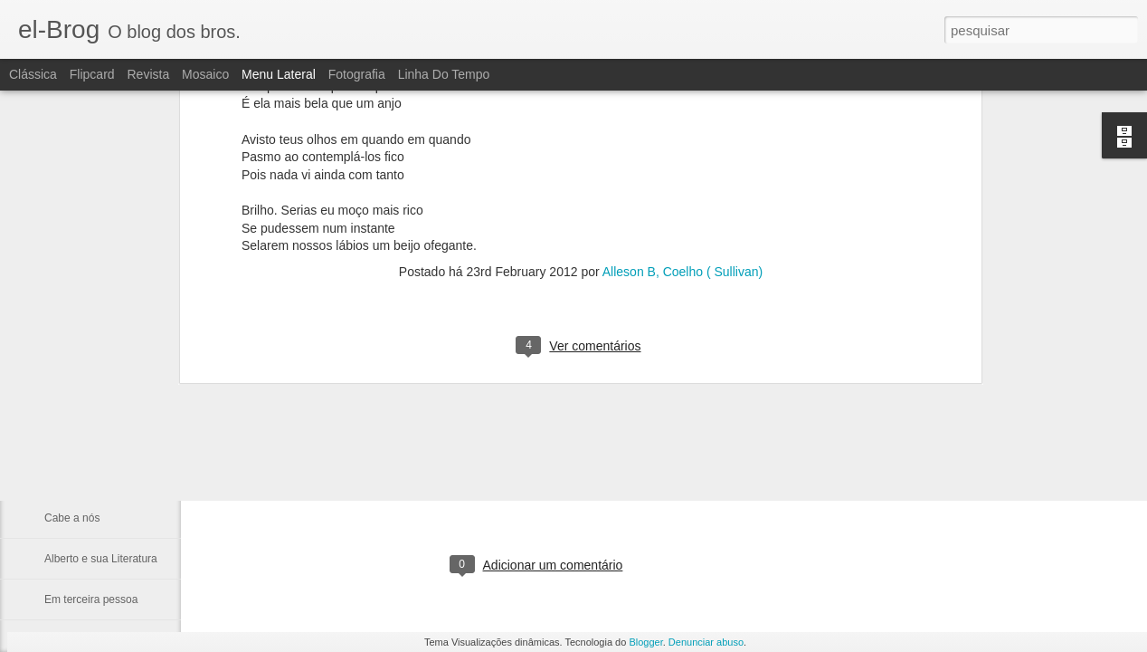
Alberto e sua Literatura (100, 558)
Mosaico (205, 74)
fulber (637, 491)
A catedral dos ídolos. (96, 477)
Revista (148, 74)
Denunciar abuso (706, 642)
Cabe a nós (72, 518)
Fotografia (356, 74)
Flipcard (92, 74)
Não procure (74, 395)
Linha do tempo (444, 74)
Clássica (33, 74)
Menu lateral (279, 74)
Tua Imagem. (76, 436)
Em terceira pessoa (90, 599)
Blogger (645, 642)
